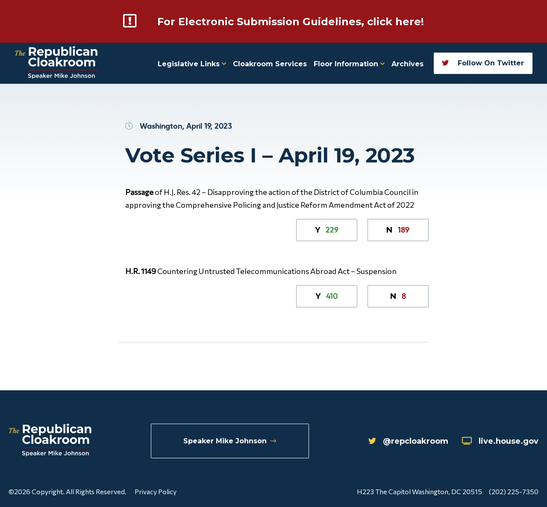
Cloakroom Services (270, 64)
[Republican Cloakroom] (56, 63)
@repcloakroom (408, 441)
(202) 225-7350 (513, 491)
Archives (407, 64)
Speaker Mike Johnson (229, 441)
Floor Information (349, 64)
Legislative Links (192, 64)
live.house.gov (500, 441)
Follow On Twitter (483, 63)
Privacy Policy (155, 491)
